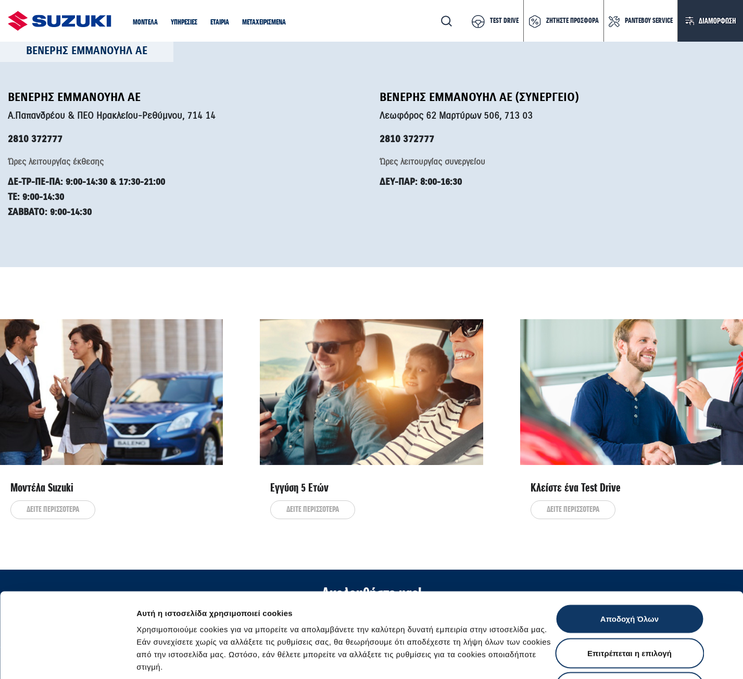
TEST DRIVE (504, 21)
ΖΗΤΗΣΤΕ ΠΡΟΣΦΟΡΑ (572, 21)
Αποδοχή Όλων (629, 542)
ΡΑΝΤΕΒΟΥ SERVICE (649, 21)
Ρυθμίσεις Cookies (609, 658)
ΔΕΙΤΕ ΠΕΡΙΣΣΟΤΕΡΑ (53, 510)
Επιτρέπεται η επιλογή (629, 576)
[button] (145, 23)
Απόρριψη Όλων (629, 610)
